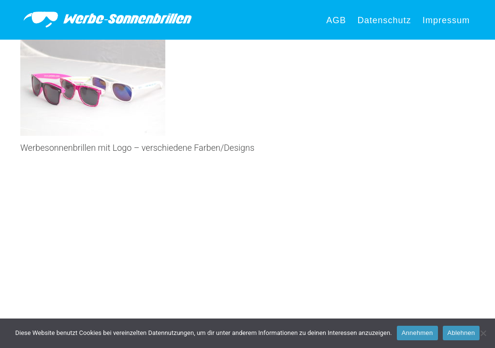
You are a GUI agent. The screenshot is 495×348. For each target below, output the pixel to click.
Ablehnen (461, 332)
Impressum (446, 20)
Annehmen (417, 332)
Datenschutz (384, 20)
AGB (336, 20)
